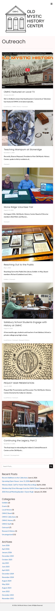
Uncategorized (15, 455)
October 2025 (7, 560)
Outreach (25, 106)
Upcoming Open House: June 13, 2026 (16, 481)
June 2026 (5, 545)
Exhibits (6, 279)
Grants (4, 506)
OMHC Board (7, 513)
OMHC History (16, 106)
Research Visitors (24, 340)
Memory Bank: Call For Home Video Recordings (19, 485)
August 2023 (6, 588)
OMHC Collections (9, 517)
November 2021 (8, 598)
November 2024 (8, 577)
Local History (7, 106)
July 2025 (5, 563)
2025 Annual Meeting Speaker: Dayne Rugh (18, 492)
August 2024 (6, 581)
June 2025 (5, 567)
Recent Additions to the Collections (15, 478)
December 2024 (8, 574)
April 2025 (5, 570)
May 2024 (5, 584)
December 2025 (8, 556)
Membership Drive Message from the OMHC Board (21, 488)
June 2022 (5, 591)
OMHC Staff (6, 524)
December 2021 (8, 595)
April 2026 (5, 549)
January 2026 (7, 552)
